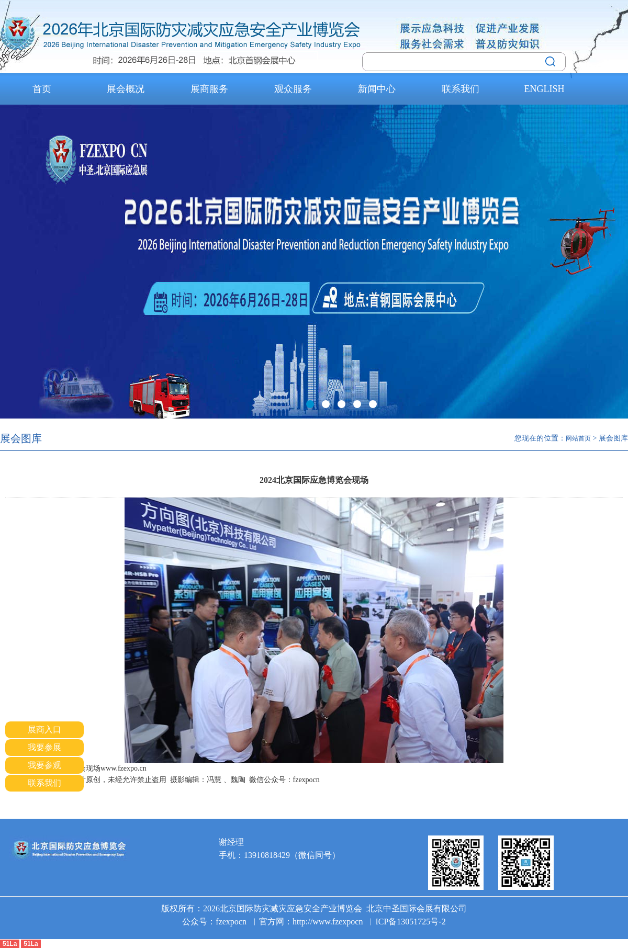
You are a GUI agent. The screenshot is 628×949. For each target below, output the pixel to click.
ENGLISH (544, 89)
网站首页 (578, 438)
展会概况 (125, 89)
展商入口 (44, 729)
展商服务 (209, 89)
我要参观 (44, 765)
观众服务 (293, 89)
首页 (41, 89)
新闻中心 (377, 89)
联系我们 (460, 89)
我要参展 (44, 747)
